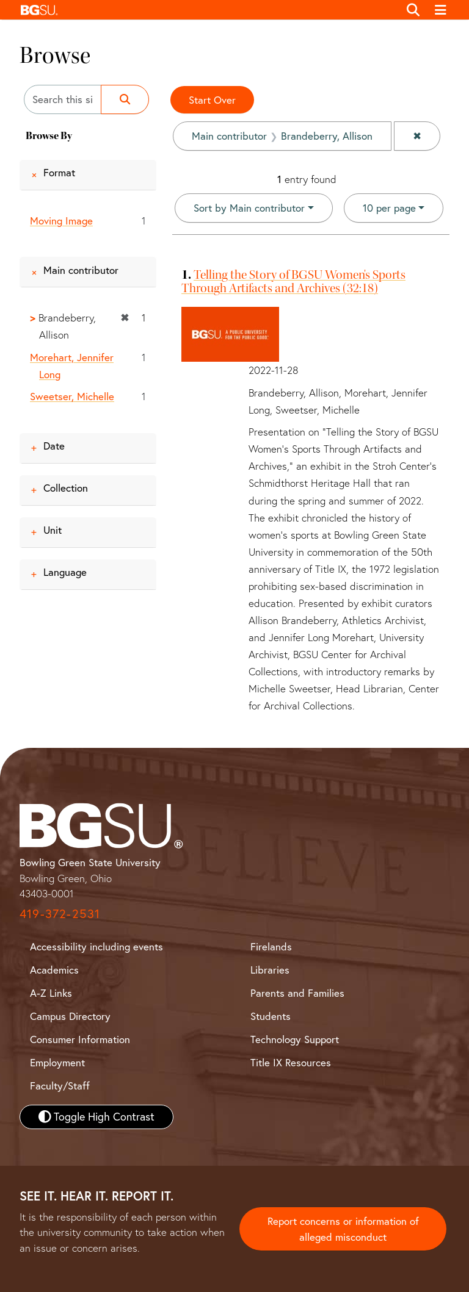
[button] (207, 10)
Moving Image (61, 220)
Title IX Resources (290, 1062)
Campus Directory (70, 1016)
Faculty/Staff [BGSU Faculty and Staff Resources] (60, 1085)
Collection (65, 487)
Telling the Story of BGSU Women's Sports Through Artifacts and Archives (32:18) (293, 281)
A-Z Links (51, 992)
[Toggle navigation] (441, 10)
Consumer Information (80, 1039)
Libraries (269, 969)
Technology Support (294, 1039)
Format (59, 172)
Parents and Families (297, 992)
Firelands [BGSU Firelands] (271, 946)
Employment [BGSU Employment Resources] (57, 1062)
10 (389, 206)
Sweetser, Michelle (72, 396)
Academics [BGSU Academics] (54, 969)
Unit (52, 529)
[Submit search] (125, 99)
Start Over (212, 99)
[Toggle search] (413, 10)
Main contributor (80, 270)
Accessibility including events (96, 946)
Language (65, 571)
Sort (249, 207)
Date (54, 445)
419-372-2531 (60, 913)
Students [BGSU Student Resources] (270, 1016)
